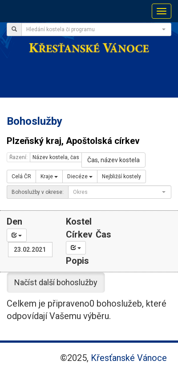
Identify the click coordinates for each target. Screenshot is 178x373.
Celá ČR (21, 176)
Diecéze (80, 176)
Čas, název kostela (113, 160)
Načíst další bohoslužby (55, 282)
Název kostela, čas (55, 157)
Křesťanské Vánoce (129, 358)
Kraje (49, 176)
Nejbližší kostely (121, 176)
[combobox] (96, 29)
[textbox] (93, 29)
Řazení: (18, 157)
